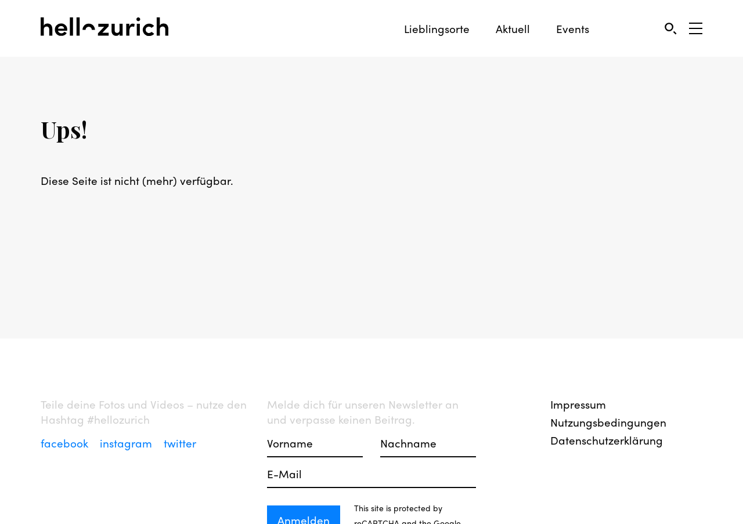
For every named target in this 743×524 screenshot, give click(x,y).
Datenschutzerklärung (606, 439)
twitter (180, 443)
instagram (127, 443)
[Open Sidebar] (695, 28)
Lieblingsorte (437, 28)
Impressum (578, 404)
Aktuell (513, 28)
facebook (66, 443)
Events (572, 28)
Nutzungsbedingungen (608, 422)
